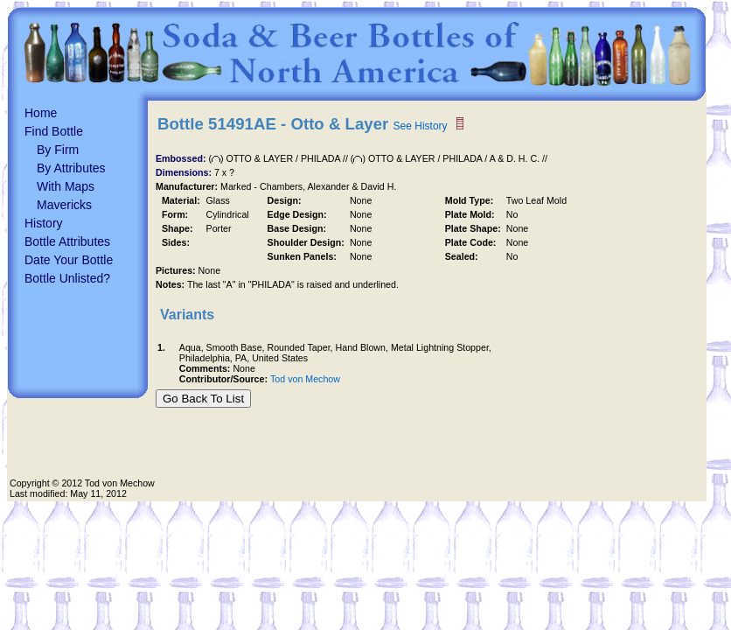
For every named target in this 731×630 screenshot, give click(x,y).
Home (40, 113)
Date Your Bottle (68, 260)
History (43, 223)
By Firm (58, 150)
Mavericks (64, 205)
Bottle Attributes (67, 241)
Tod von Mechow (305, 379)
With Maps (65, 186)
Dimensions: (185, 172)
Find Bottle (53, 131)
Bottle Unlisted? (67, 278)
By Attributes (71, 168)
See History (420, 126)
